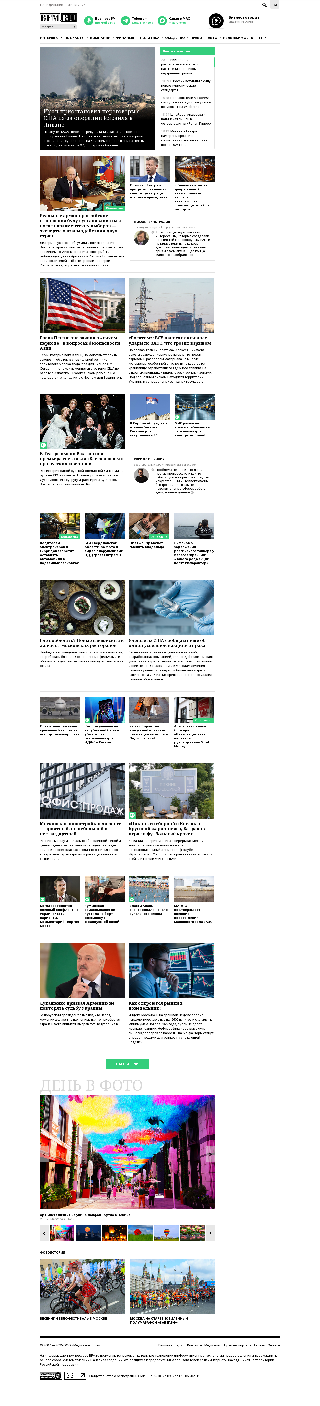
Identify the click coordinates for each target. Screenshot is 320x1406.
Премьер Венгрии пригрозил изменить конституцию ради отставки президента (149, 192)
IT (261, 38)
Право (196, 38)
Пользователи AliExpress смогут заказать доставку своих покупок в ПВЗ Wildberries (186, 102)
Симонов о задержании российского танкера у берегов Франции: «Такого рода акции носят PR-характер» (194, 569)
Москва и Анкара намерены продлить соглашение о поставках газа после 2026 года (184, 138)
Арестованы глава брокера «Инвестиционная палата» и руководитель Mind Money (191, 754)
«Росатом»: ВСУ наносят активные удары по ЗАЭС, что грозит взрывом (171, 352)
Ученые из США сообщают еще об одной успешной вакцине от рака (170, 659)
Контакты (194, 1368)
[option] (127, 1175)
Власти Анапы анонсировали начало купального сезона (149, 931)
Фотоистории (52, 1275)
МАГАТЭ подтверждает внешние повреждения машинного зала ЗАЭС (193, 935)
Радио (180, 1368)
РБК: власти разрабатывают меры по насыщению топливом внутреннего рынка (180, 67)
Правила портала (237, 1368)
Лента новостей (176, 51)
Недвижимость (238, 38)
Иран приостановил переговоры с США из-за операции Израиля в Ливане (97, 117)
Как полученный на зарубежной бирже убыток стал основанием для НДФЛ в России (102, 752)
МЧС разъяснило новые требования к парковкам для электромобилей (192, 445)
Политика (150, 38)
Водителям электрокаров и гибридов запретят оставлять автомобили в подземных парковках (59, 569)
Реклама (165, 1368)
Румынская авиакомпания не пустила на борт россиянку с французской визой (102, 935)
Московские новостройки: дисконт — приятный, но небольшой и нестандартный (76, 848)
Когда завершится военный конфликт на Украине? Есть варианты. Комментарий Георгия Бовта (59, 937)
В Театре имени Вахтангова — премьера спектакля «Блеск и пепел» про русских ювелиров (77, 474)
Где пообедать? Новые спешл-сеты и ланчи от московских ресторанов (77, 662)
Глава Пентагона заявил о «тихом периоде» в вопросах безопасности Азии (82, 352)
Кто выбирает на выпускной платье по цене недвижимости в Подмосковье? (149, 750)
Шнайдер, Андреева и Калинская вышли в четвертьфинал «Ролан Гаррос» (186, 119)
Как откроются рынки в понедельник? (158, 1027)
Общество (175, 38)
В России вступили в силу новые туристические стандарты (186, 85)
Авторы (259, 1368)
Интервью (49, 38)
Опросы (274, 1368)
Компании (100, 38)
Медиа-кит (213, 1368)
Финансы (125, 38)
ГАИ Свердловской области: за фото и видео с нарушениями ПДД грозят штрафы (104, 565)
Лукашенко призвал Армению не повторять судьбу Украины (81, 1027)
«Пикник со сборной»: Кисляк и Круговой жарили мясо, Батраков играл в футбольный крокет (170, 848)
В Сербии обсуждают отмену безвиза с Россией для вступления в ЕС (149, 445)
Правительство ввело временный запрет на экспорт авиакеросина (60, 748)
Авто (213, 38)
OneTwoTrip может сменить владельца (147, 561)
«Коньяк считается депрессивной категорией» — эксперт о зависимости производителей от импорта (192, 198)
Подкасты (74, 38)
